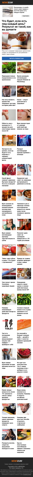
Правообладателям (27, 474)
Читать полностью (16, 58)
